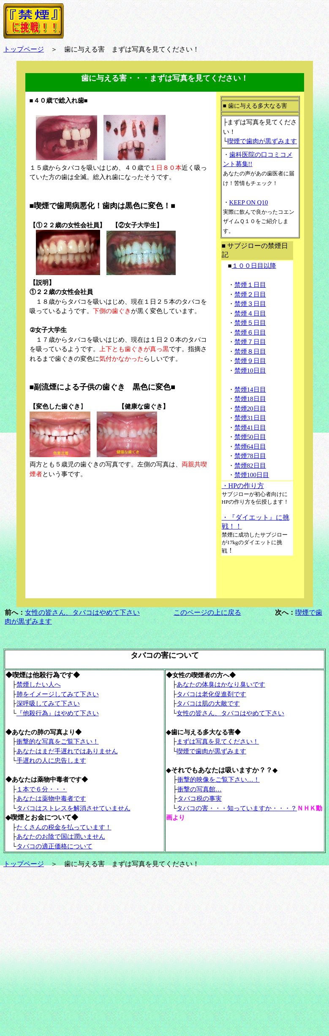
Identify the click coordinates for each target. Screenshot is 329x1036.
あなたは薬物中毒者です (51, 798)
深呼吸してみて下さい (48, 703)
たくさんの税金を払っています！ (63, 827)
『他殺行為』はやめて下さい (57, 713)
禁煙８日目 (250, 351)
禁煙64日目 (250, 446)
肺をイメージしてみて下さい (57, 694)
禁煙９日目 (250, 360)
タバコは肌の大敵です (208, 703)
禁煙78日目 (250, 456)
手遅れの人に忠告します (51, 760)
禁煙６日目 (250, 332)
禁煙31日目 (250, 417)
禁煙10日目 (250, 370)
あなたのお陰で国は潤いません (60, 836)
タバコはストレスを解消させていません (73, 808)
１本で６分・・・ (41, 789)
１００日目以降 (254, 265)
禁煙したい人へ (38, 684)
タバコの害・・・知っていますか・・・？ (237, 808)
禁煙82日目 (250, 465)
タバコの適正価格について (54, 846)
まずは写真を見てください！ (218, 741)
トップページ (23, 49)
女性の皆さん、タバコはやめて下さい (82, 612)
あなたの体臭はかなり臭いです (221, 684)
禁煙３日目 (250, 303)
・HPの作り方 (243, 485)
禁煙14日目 (250, 389)
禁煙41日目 (250, 427)
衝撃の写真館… (199, 789)
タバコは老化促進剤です (211, 694)
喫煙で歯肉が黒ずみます (262, 141)
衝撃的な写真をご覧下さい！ (57, 741)
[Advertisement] (93, 541)
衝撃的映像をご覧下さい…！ (218, 779)
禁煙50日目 (250, 436)
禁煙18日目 (250, 398)
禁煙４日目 (250, 313)
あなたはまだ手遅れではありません (67, 751)
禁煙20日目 (250, 408)
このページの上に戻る (207, 612)
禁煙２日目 (250, 294)
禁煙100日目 (251, 475)
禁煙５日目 (250, 322)
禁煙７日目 (250, 341)
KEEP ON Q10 (248, 202)
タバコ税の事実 (199, 798)
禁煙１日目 (250, 284)
